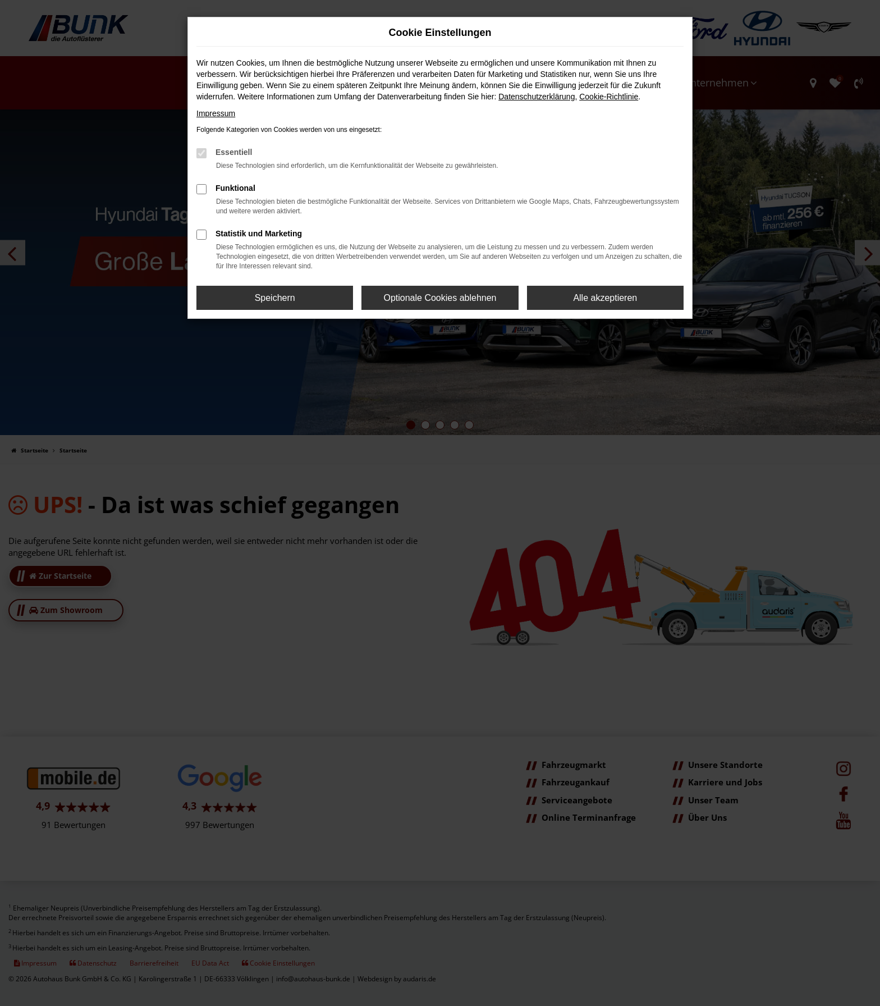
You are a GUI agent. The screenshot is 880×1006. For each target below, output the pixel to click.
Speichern (275, 298)
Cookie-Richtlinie (608, 96)
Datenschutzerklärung (536, 96)
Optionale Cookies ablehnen (439, 298)
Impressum (215, 113)
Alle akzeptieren (605, 298)
